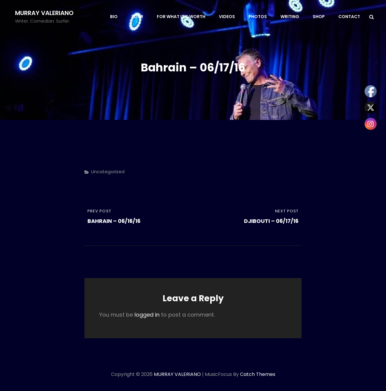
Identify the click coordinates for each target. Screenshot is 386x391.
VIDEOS (227, 17)
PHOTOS (257, 17)
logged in (147, 314)
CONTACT (349, 17)
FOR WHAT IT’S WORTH (181, 17)
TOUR (137, 17)
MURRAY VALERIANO (44, 13)
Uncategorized (108, 171)
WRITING (289, 17)
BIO (114, 17)
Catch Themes (257, 374)
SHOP (319, 17)
